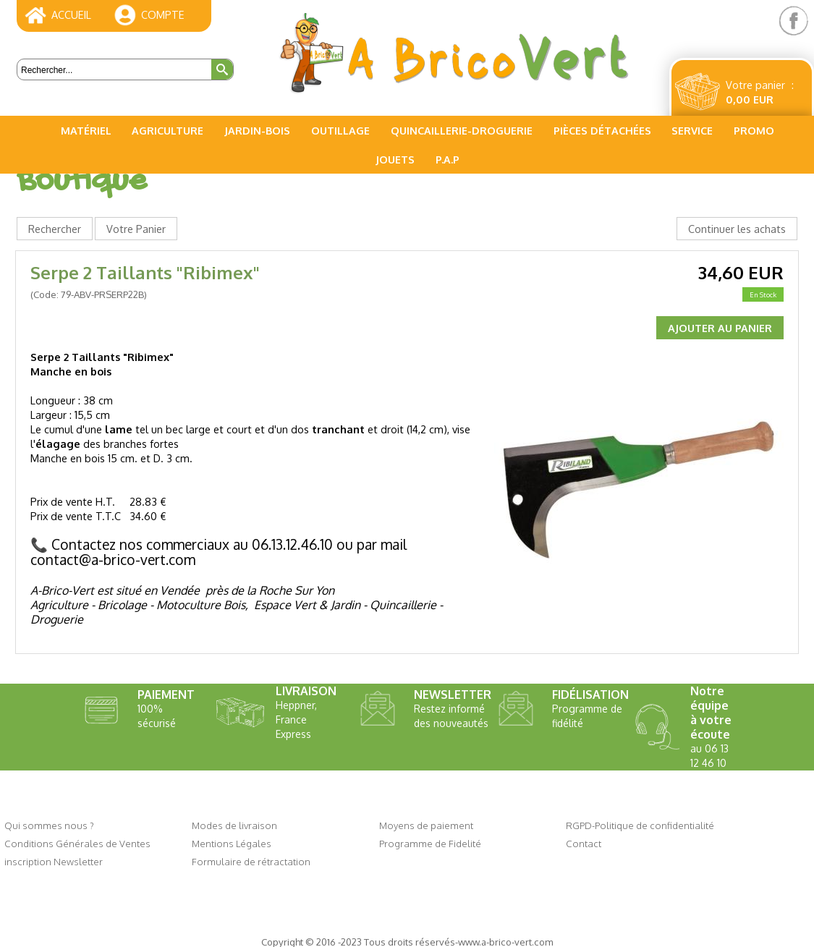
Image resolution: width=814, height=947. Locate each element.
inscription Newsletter (53, 861)
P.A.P (447, 159)
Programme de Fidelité (430, 843)
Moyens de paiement (426, 825)
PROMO (754, 130)
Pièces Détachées (602, 130)
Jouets (395, 159)
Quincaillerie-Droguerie (462, 130)
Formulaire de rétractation (251, 861)
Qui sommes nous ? (49, 825)
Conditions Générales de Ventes (77, 843)
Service (692, 130)
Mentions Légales (231, 843)
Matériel (86, 130)
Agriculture (167, 130)
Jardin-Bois (257, 130)
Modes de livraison (234, 825)
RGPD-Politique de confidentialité (640, 825)
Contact (583, 843)
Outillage (340, 130)
